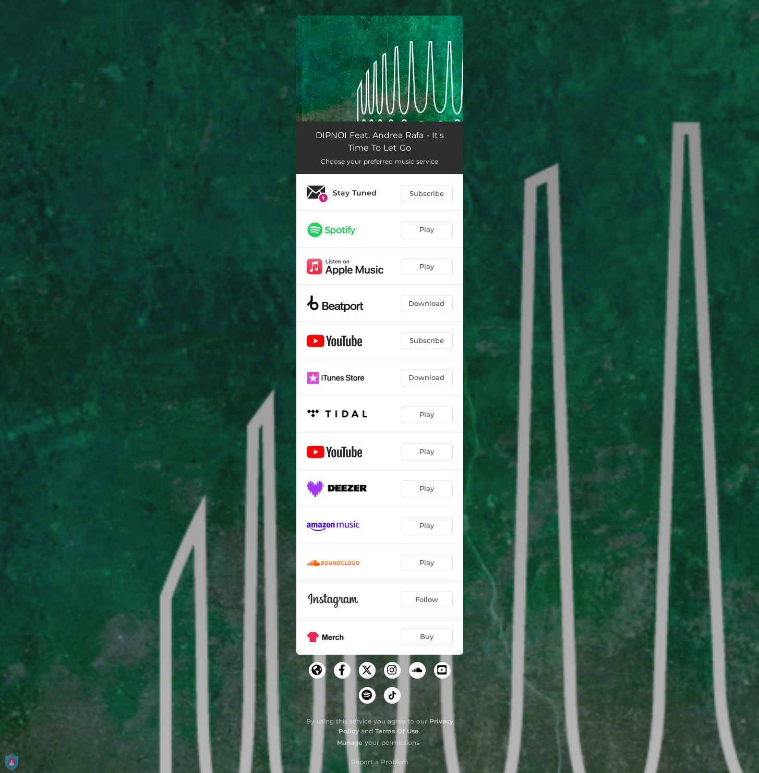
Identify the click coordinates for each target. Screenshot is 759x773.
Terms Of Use (397, 731)
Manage (350, 742)
